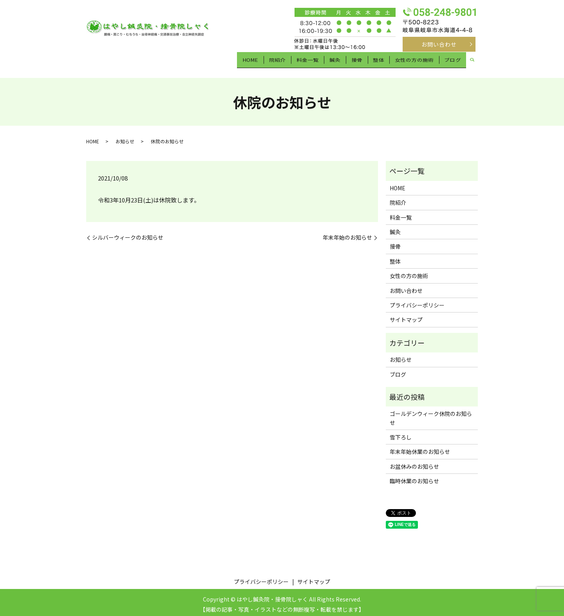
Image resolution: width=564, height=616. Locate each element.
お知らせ (125, 137)
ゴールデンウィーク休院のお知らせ (431, 414)
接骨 (358, 61)
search (472, 62)
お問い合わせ (439, 44)
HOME (255, 61)
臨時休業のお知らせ (414, 477)
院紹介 (282, 61)
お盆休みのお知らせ (414, 462)
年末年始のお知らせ (347, 234)
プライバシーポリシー (417, 301)
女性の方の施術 (414, 61)
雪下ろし (401, 433)
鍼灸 (337, 61)
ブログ (452, 61)
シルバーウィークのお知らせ (127, 234)
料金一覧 (311, 61)
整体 (379, 61)
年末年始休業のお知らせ (420, 448)
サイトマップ (406, 316)
